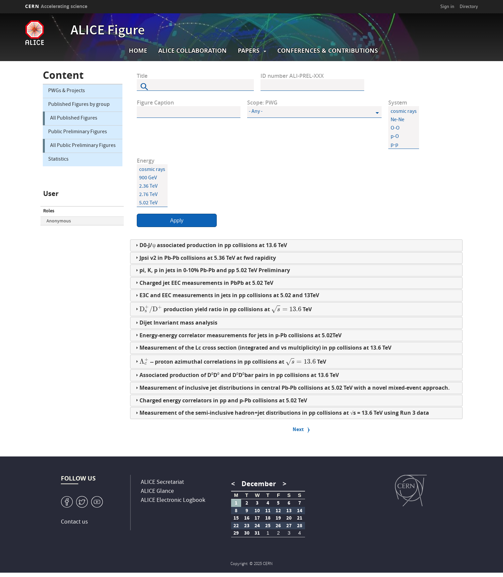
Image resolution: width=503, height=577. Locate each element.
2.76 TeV (152, 195)
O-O (403, 129)
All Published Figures (73, 119)
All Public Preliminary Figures (83, 146)
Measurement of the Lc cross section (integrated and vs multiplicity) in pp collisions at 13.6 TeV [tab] (262, 347)
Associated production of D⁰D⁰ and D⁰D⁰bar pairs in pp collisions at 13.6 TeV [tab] (236, 375)
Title (142, 75)
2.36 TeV (152, 187)
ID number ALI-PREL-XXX (292, 75)
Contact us (74, 522)
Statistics (58, 160)
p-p (403, 145)
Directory (469, 6)
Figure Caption (155, 102)
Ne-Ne (403, 120)
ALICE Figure (108, 31)
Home (138, 50)
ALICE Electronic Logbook (173, 500)
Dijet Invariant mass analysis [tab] (175, 322)
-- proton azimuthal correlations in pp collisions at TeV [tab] (230, 361)
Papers (249, 50)
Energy (146, 160)
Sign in (447, 6)
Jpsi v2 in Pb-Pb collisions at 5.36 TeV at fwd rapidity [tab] (205, 257)
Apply (176, 220)
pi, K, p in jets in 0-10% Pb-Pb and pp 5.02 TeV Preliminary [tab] (212, 270)
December (258, 483)
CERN (56, 6)
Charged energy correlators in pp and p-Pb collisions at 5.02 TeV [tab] (220, 400)
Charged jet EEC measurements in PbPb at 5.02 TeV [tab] (203, 282)
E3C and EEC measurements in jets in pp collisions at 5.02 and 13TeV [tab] (226, 295)
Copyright (239, 564)
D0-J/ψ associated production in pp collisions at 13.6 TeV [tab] (210, 245)
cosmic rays (403, 112)
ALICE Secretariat (162, 482)
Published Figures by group (79, 105)
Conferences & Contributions (327, 50)
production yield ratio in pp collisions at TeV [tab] (222, 309)
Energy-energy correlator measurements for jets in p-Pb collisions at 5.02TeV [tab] (237, 335)
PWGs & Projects (66, 91)
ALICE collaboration (192, 50)
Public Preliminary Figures (77, 132)
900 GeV (152, 178)
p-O (403, 137)
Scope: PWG (262, 102)
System (397, 102)
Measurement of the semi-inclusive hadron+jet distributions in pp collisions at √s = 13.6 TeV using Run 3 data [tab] (281, 412)
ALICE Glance (157, 491)
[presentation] (150, 309)
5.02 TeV (152, 203)
